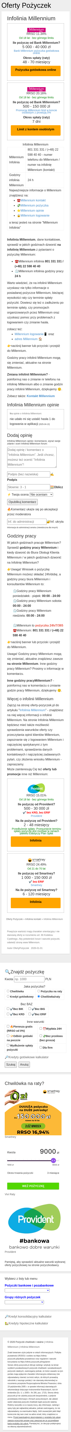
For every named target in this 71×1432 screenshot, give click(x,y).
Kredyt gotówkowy (20, 996)
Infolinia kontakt (33, 919)
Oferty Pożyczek (26, 5)
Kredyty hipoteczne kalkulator (28, 1323)
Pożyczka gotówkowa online (35, 69)
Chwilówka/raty (48, 996)
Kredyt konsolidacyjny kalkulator (30, 1316)
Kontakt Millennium (41, 396)
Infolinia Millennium (32, 710)
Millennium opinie (32, 210)
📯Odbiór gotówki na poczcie (20, 1038)
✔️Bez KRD (15, 1014)
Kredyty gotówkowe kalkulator (29, 1057)
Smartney (36, 885)
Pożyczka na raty (49, 991)
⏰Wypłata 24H (51, 1028)
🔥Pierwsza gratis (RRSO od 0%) (20, 1028)
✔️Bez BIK (15, 1008)
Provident (36, 815)
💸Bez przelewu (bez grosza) (51, 1038)
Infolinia (35, 840)
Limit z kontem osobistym (35, 129)
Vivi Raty (10, 1194)
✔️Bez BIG (36, 1008)
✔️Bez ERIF (37, 1014)
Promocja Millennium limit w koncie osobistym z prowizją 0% (36, 111)
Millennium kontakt (33, 200)
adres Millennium (26, 339)
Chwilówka (15, 991)
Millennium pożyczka (35, 205)
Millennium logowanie (35, 215)
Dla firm (46, 1047)
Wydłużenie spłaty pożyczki (20, 1047)
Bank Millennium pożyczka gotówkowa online (36, 52)
